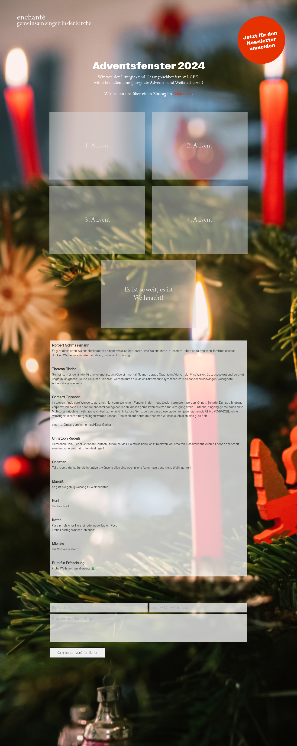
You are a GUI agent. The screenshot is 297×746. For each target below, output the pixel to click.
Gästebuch (182, 94)
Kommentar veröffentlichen (77, 652)
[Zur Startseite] (54, 26)
